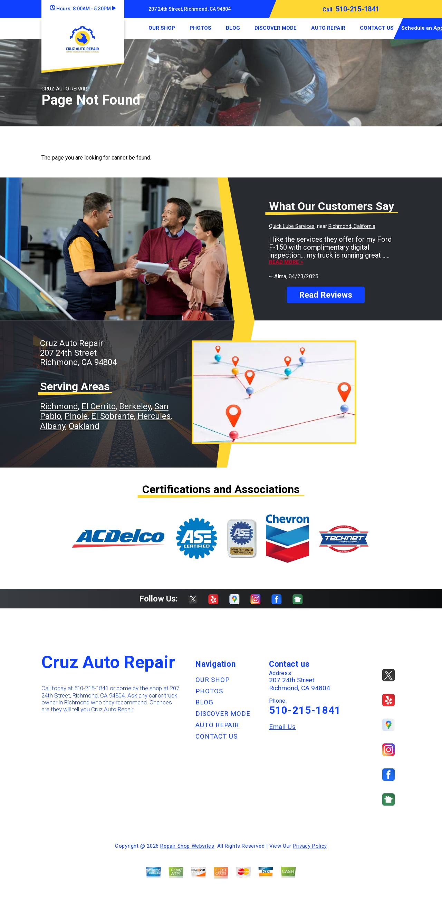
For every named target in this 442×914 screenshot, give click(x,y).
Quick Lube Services (292, 226)
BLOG (233, 28)
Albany (52, 426)
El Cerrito (98, 406)
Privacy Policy (310, 846)
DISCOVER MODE (275, 28)
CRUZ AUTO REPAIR (64, 89)
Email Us (282, 726)
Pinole (76, 416)
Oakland (84, 426)
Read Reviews (325, 295)
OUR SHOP (161, 28)
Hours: (83, 8)
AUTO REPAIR (328, 28)
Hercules (154, 416)
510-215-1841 (357, 9)
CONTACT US (377, 28)
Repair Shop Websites (187, 846)
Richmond (59, 406)
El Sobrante (112, 416)
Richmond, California (351, 226)
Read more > (286, 262)
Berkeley (135, 406)
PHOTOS (200, 28)
